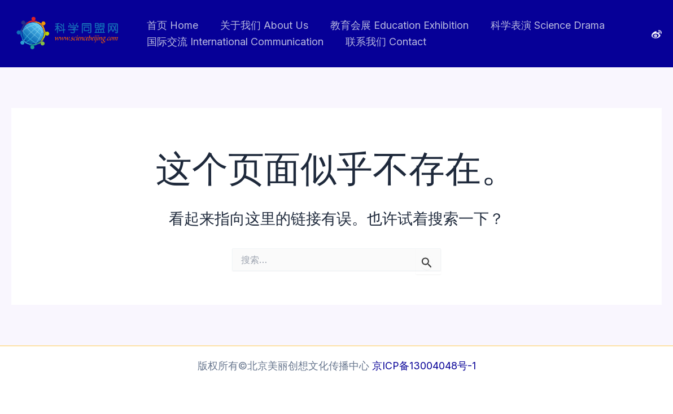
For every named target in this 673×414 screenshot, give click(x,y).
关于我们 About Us (261, 25)
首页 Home (171, 25)
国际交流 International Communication (234, 42)
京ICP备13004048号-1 (424, 366)
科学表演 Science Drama (541, 25)
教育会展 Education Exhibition (395, 25)
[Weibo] (657, 34)
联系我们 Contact (383, 42)
